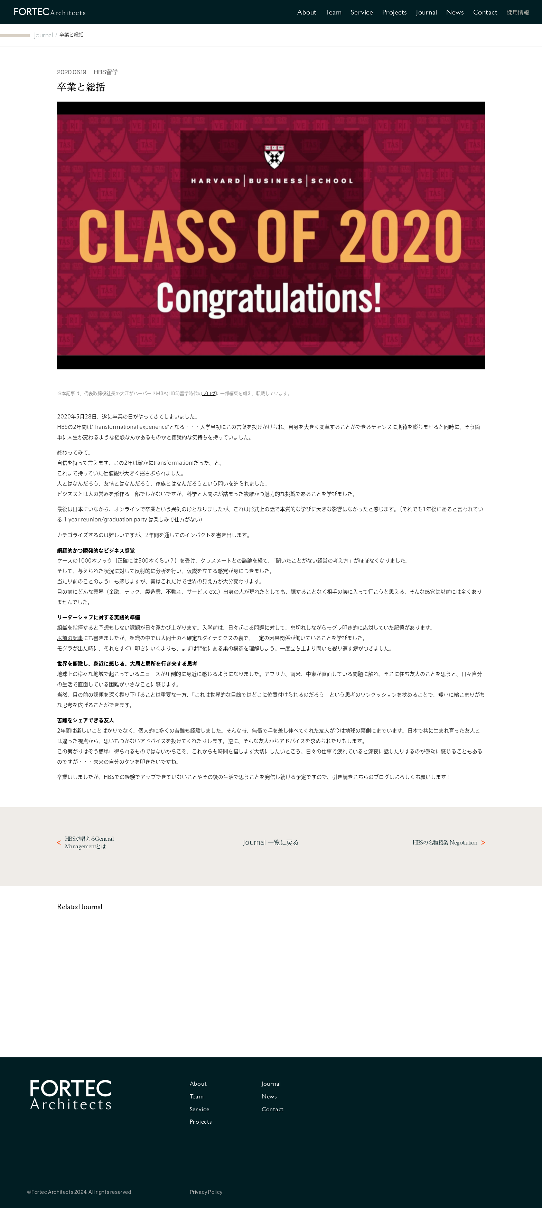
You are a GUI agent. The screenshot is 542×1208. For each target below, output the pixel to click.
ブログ (209, 393)
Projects (394, 12)
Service (362, 12)
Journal (426, 12)
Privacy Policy (206, 1192)
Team (334, 12)
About (307, 12)
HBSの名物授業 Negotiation (445, 842)
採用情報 (518, 12)
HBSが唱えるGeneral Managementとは (89, 842)
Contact (485, 12)
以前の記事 (70, 638)
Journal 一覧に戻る (271, 842)
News (455, 12)
